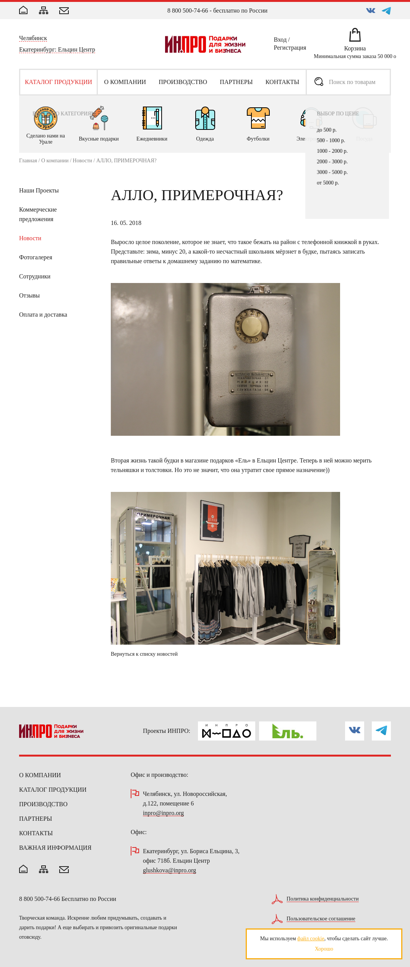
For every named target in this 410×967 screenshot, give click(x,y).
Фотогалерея (35, 257)
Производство (43, 804)
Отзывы (29, 295)
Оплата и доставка (43, 314)
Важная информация (55, 847)
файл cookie (310, 938)
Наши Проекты (39, 190)
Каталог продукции (52, 789)
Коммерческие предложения (38, 214)
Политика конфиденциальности (323, 899)
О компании (54, 160)
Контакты (36, 833)
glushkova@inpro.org (169, 870)
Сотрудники (34, 276)
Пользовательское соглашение (321, 919)
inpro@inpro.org (163, 813)
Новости (82, 160)
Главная (28, 160)
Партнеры (35, 818)
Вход (280, 41)
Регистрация (290, 49)
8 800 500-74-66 (187, 10)
